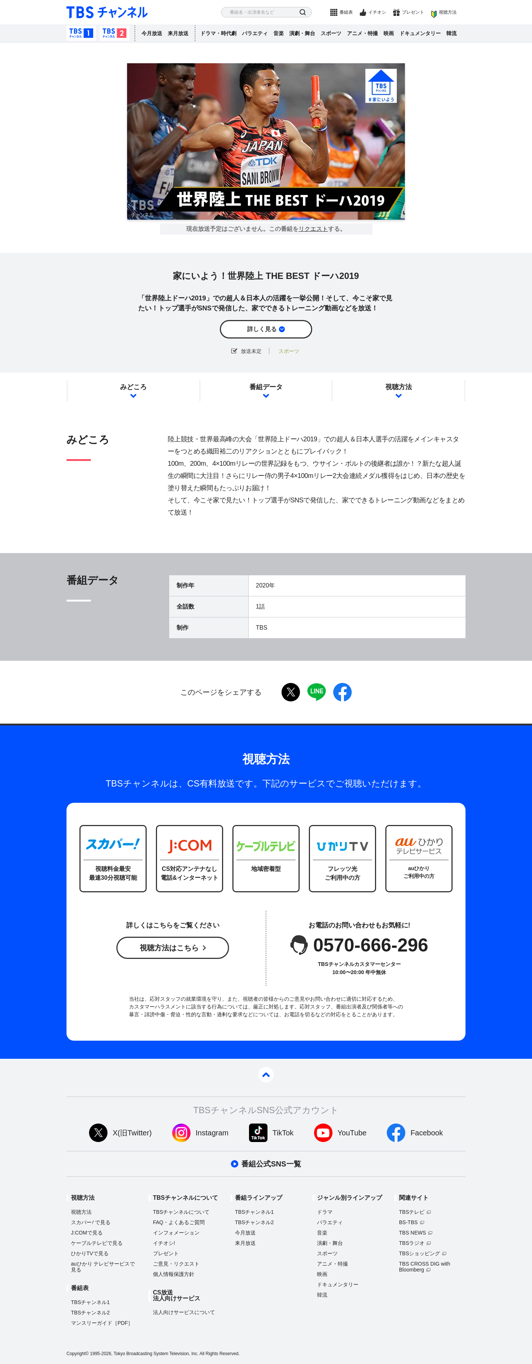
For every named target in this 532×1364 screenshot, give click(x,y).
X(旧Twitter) (132, 1133)
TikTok (283, 1133)
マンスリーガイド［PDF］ (102, 1323)
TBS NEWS (412, 1233)
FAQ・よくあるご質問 (179, 1222)
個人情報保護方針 (173, 1274)
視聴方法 (448, 12)
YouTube (352, 1133)
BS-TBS (408, 1222)
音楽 (278, 33)
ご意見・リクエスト (176, 1264)
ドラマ (324, 1212)
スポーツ (331, 33)
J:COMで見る (87, 1233)
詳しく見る (262, 329)
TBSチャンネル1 (81, 33)
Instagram (212, 1133)
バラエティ (255, 33)
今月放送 (151, 33)
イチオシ (377, 12)
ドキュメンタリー (420, 33)
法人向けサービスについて (184, 1312)
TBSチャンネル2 (114, 33)
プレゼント (413, 12)
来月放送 (178, 33)
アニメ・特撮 (362, 33)
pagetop (266, 1074)
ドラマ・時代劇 (218, 33)
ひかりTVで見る (90, 1253)
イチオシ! (164, 1243)
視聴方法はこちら (169, 948)
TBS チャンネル (107, 12)
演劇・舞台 (302, 33)
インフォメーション (176, 1233)
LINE (316, 692)
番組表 (346, 12)
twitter (291, 692)
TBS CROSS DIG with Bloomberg (424, 1267)
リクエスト (313, 229)
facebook (342, 692)
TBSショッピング (419, 1253)
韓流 (451, 33)
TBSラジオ (411, 1243)
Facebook (426, 1133)
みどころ (133, 387)
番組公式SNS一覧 (271, 1164)
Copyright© (77, 1353)
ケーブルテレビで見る (97, 1243)
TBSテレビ (411, 1212)
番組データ (266, 387)
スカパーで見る (90, 1222)
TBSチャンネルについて (181, 1212)
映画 (388, 33)
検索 (303, 12)
